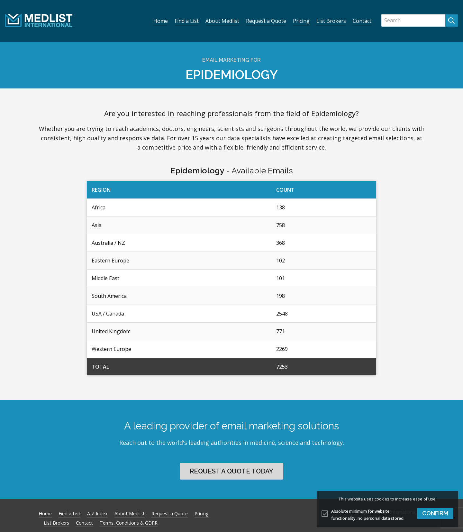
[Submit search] (451, 20)
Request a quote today (231, 471)
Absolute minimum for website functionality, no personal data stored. (367, 515)
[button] (435, 513)
